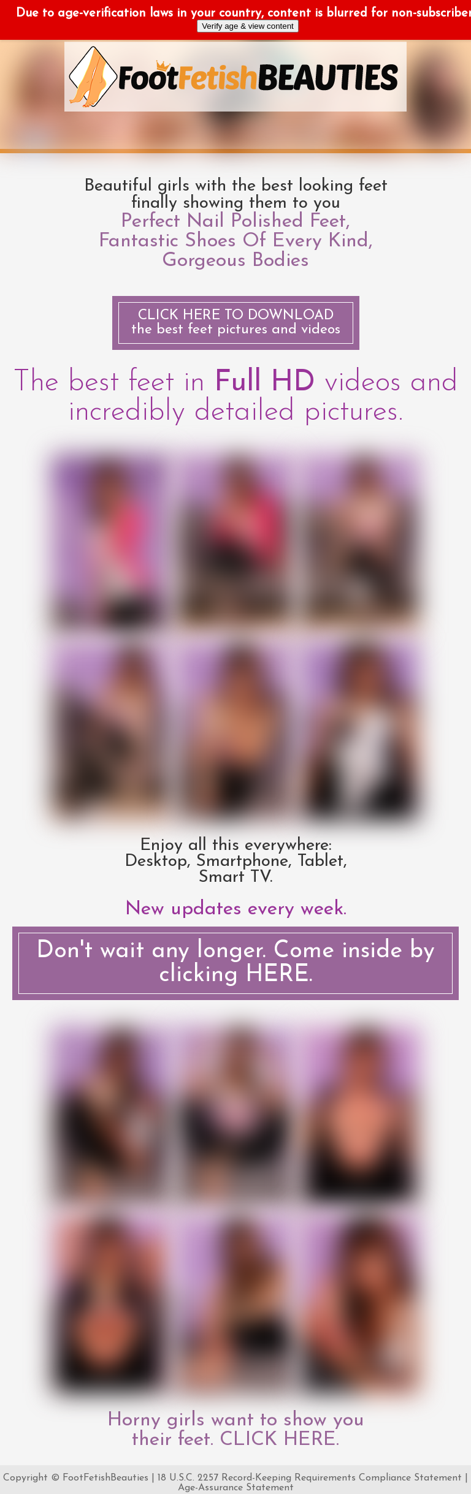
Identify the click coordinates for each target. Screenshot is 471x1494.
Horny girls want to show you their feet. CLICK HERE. (235, 1430)
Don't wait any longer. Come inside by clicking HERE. (235, 963)
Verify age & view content (248, 26)
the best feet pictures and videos (235, 323)
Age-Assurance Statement (236, 1488)
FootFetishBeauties (105, 1478)
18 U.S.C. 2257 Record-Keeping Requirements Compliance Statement (310, 1478)
